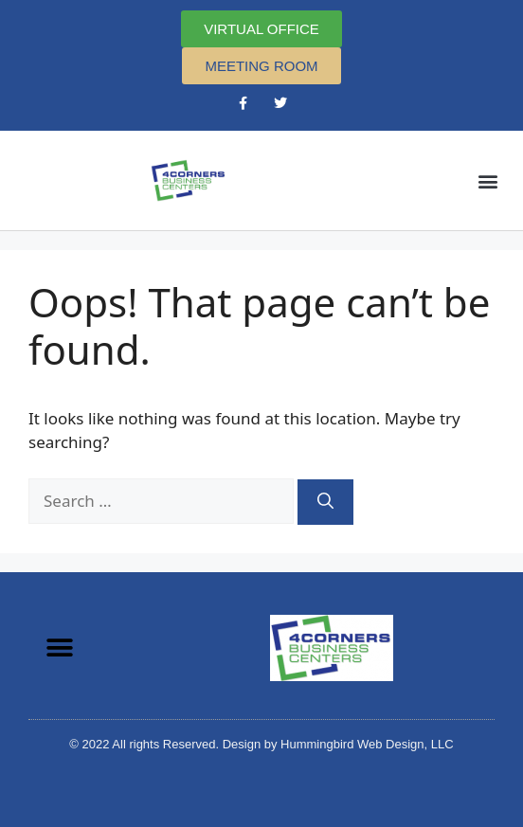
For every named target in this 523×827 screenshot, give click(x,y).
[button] (488, 180)
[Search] (325, 502)
